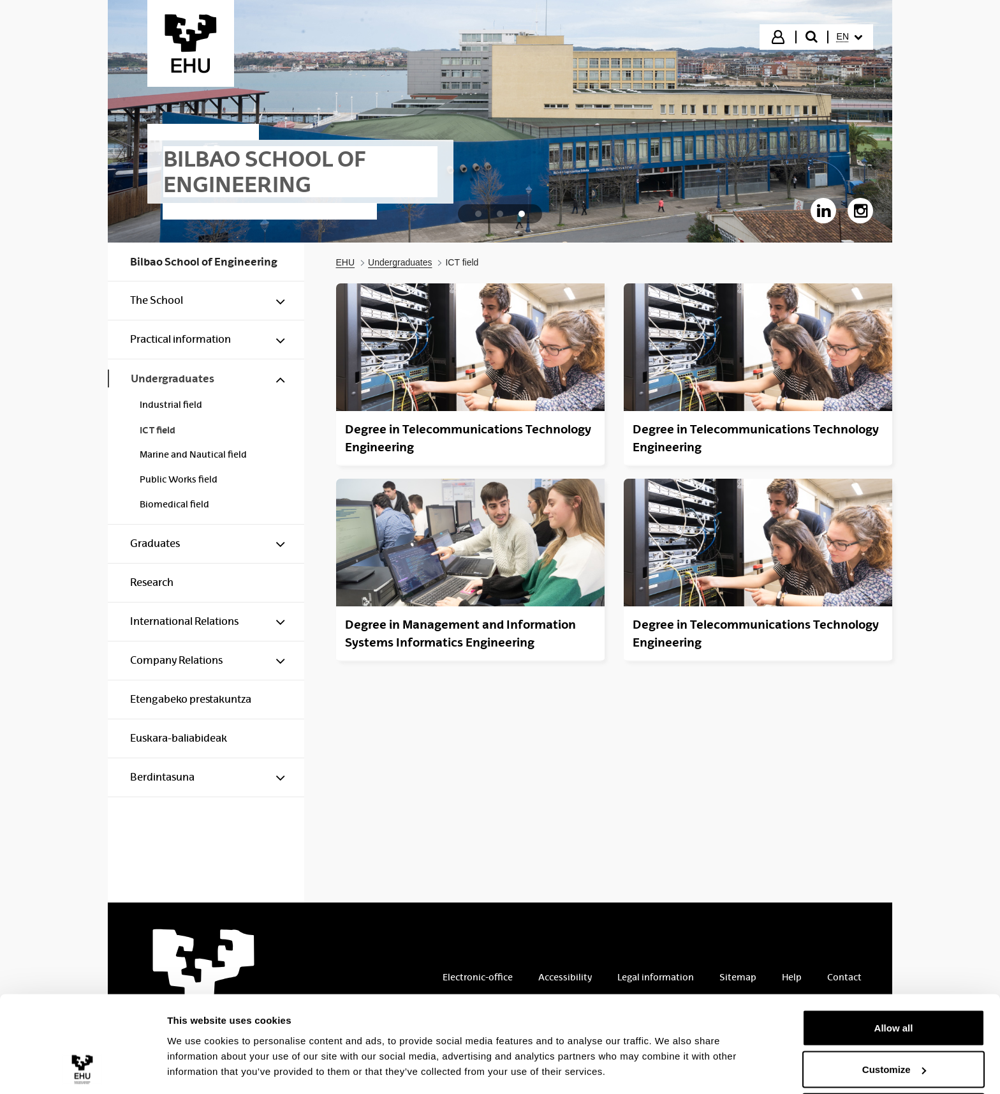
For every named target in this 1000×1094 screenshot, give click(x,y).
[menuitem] (849, 37)
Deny (894, 1059)
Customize (894, 1018)
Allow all (893, 976)
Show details (196, 1054)
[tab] (478, 213)
